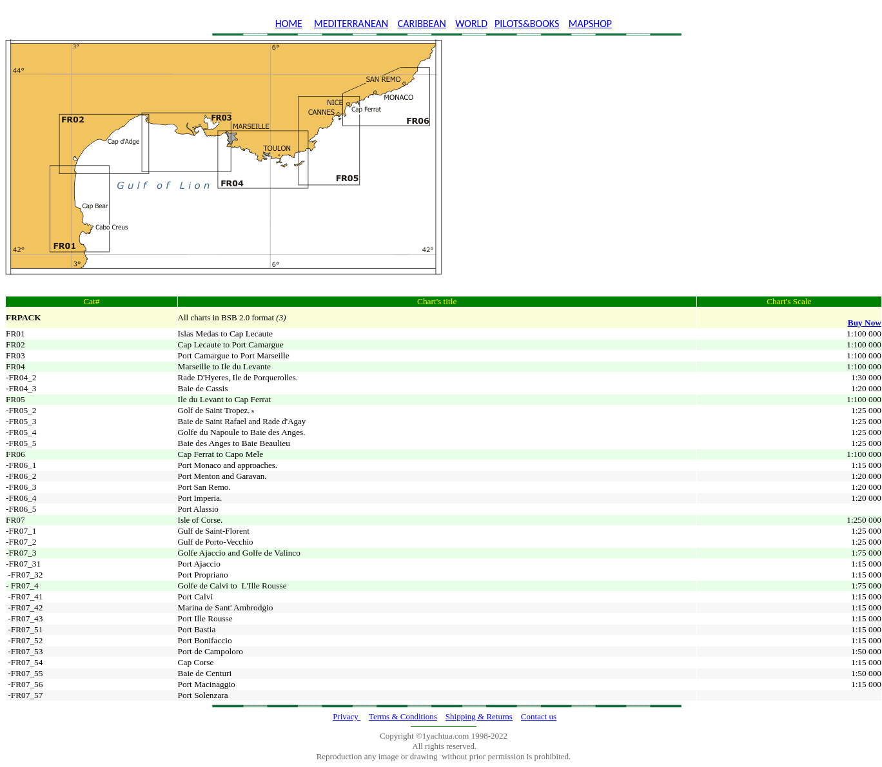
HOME (288, 23)
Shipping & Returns (479, 716)
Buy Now (864, 322)
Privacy (346, 716)
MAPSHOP (590, 23)
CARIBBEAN (422, 23)
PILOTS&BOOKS (527, 23)
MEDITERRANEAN (351, 23)
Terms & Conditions (403, 716)
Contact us (538, 716)
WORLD (471, 23)
